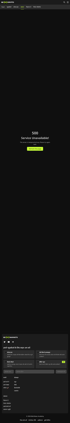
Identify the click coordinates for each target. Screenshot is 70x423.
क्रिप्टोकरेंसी (17, 388)
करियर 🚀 (6, 388)
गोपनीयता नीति (32, 420)
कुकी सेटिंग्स (47, 420)
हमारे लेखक (6, 385)
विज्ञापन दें (28, 7)
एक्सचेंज (16, 391)
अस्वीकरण (40, 420)
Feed (3, 7)
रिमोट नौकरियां (37, 7)
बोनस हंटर (16, 7)
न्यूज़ (15, 382)
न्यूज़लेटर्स (9, 7)
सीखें (15, 385)
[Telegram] (13, 342)
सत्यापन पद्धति (7, 409)
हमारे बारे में (6, 382)
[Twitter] (4, 342)
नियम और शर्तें (23, 420)
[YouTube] (9, 342)
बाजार (22, 7)
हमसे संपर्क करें (7, 406)
